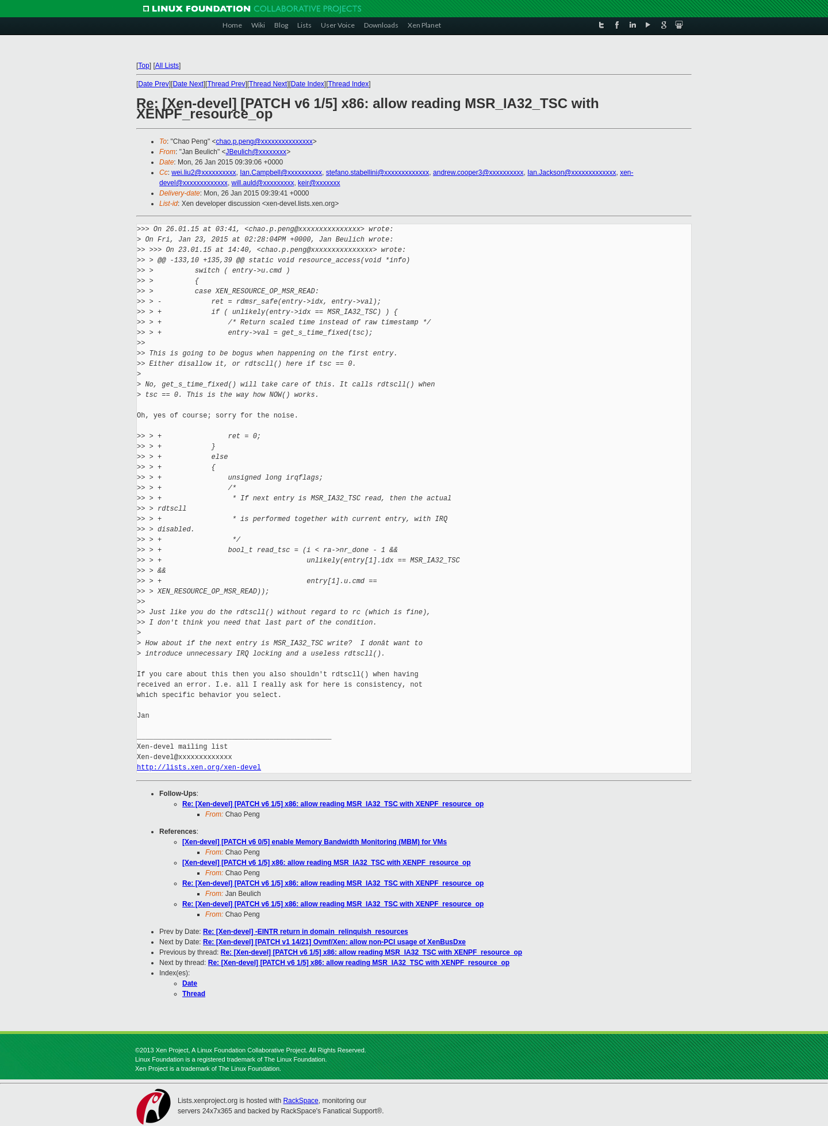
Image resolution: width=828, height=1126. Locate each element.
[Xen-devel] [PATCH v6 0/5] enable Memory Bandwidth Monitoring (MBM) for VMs (314, 842)
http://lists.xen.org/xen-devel (199, 767)
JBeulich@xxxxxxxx (256, 152)
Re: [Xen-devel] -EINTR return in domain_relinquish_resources (305, 932)
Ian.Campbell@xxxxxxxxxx (281, 172)
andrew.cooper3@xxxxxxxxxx (478, 172)
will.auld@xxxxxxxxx (263, 183)
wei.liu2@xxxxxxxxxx (203, 172)
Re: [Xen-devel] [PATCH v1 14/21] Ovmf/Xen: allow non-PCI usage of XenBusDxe (334, 942)
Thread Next (268, 84)
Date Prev (153, 84)
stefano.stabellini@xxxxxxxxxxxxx (378, 172)
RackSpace (300, 1101)
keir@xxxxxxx (319, 183)
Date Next (187, 84)
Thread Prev (226, 84)
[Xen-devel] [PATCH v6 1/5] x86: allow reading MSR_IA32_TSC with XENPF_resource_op (326, 863)
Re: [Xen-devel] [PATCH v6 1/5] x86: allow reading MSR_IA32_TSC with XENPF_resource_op (333, 804)
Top (143, 66)
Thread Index (348, 84)
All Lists (167, 66)
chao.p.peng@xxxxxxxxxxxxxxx (264, 141)
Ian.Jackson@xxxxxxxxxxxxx (571, 172)
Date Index (307, 84)
